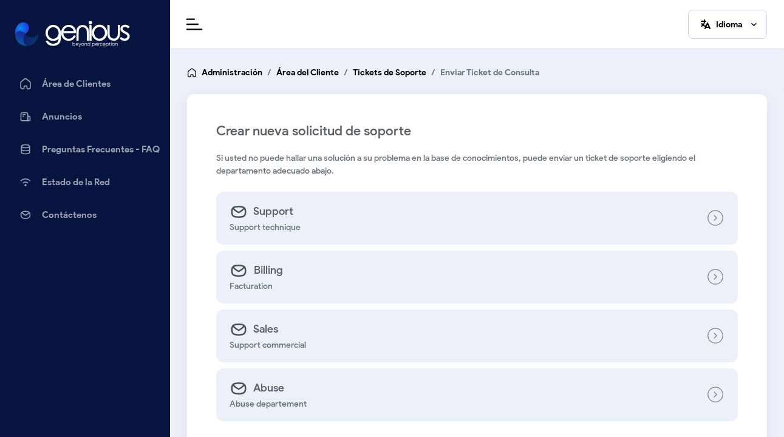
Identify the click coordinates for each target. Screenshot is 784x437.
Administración (232, 72)
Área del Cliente (307, 72)
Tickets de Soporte (389, 72)
